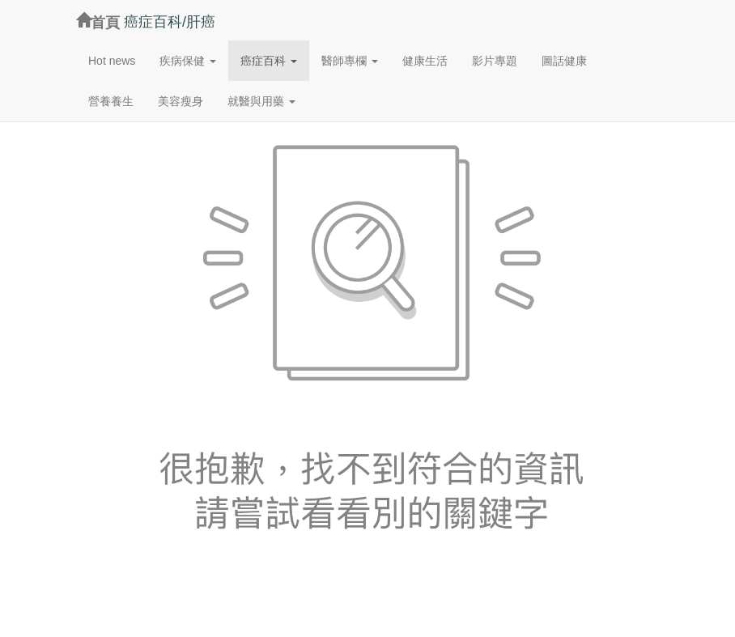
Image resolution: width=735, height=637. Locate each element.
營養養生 (111, 101)
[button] (187, 60)
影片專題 (494, 60)
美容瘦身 (180, 101)
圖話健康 (564, 60)
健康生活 (425, 60)
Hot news (111, 60)
